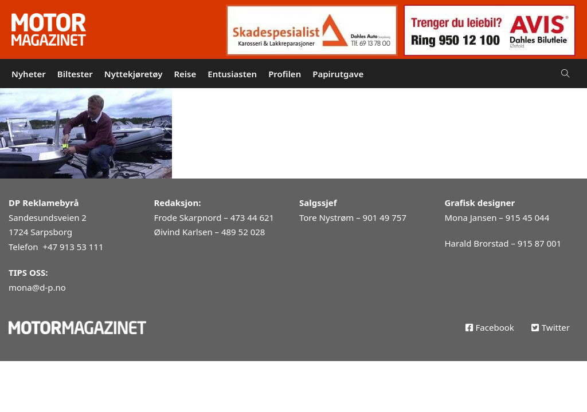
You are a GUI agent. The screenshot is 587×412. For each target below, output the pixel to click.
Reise (185, 74)
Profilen (284, 74)
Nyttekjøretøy (133, 74)
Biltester (75, 74)
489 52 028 (243, 231)
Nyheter (28, 74)
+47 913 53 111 (72, 246)
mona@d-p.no (37, 287)
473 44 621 (252, 217)
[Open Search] (565, 74)
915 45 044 (527, 217)
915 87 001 (539, 243)
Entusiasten (232, 74)
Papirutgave (337, 74)
